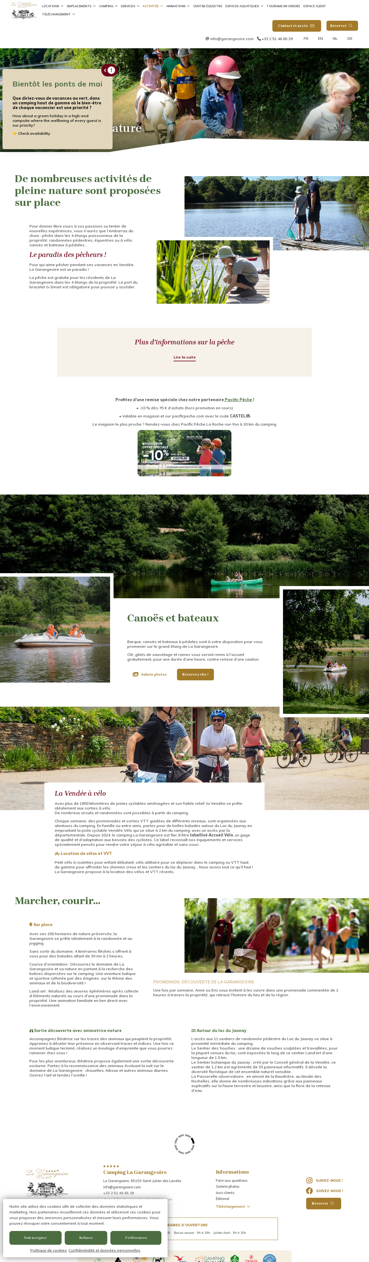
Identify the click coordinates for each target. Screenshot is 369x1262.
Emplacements (79, 6)
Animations (176, 6)
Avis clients (225, 1193)
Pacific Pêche (238, 399)
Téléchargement (56, 14)
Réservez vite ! (195, 675)
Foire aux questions (231, 1180)
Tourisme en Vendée (283, 6)
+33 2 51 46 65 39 (277, 38)
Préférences (136, 1238)
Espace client (314, 6)
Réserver (341, 26)
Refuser (86, 1238)
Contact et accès (296, 26)
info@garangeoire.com (232, 38)
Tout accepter (35, 1238)
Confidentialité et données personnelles (104, 1250)
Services (128, 6)
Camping (106, 6)
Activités (151, 6)
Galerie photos (154, 674)
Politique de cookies (48, 1250)
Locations (50, 6)
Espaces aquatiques (242, 6)
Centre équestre (207, 6)
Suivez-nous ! (324, 1180)
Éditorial (222, 1199)
